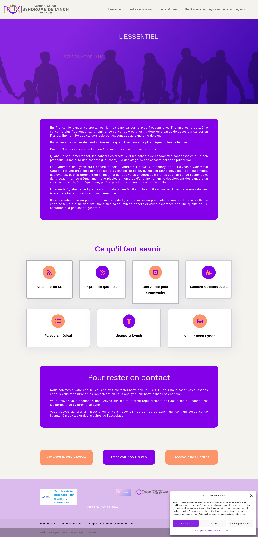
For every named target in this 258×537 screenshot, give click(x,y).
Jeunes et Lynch (129, 335)
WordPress (90, 532)
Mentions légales (109, 506)
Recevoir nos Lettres (191, 457)
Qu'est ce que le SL (102, 286)
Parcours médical (58, 335)
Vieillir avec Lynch (199, 335)
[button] (251, 495)
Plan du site (93, 506)
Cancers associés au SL (208, 286)
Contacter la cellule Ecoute (67, 456)
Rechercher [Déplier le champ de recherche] (124, 492)
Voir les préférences (240, 523)
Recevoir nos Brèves (129, 457)
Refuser (213, 523)
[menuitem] (117, 9)
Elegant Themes (60, 532)
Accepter (186, 523)
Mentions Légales (70, 523)
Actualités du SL (49, 286)
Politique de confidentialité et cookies (211, 531)
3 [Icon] (124, 9)
